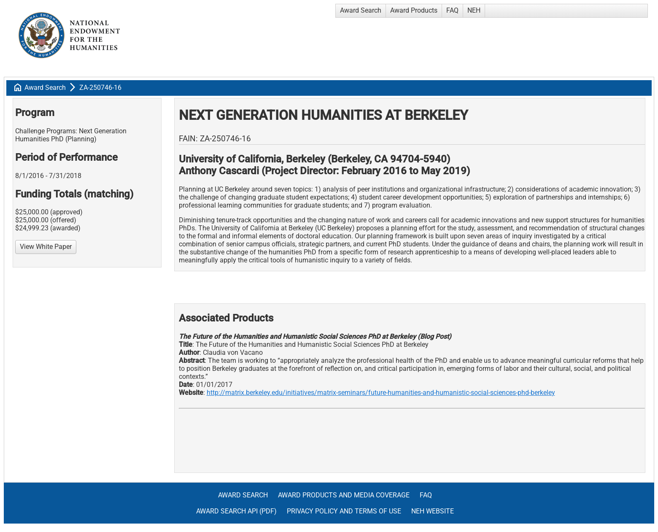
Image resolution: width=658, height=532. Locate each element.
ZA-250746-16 (100, 88)
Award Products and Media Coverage (344, 495)
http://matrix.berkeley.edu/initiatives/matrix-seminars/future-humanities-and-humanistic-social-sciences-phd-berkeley (381, 393)
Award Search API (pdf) (236, 511)
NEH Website (432, 511)
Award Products (413, 10)
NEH (473, 10)
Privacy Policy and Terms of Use (344, 511)
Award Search (360, 10)
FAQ (452, 10)
